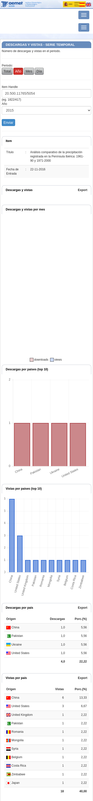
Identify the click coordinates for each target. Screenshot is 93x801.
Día (39, 71)
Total (7, 71)
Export (82, 190)
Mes (29, 71)
